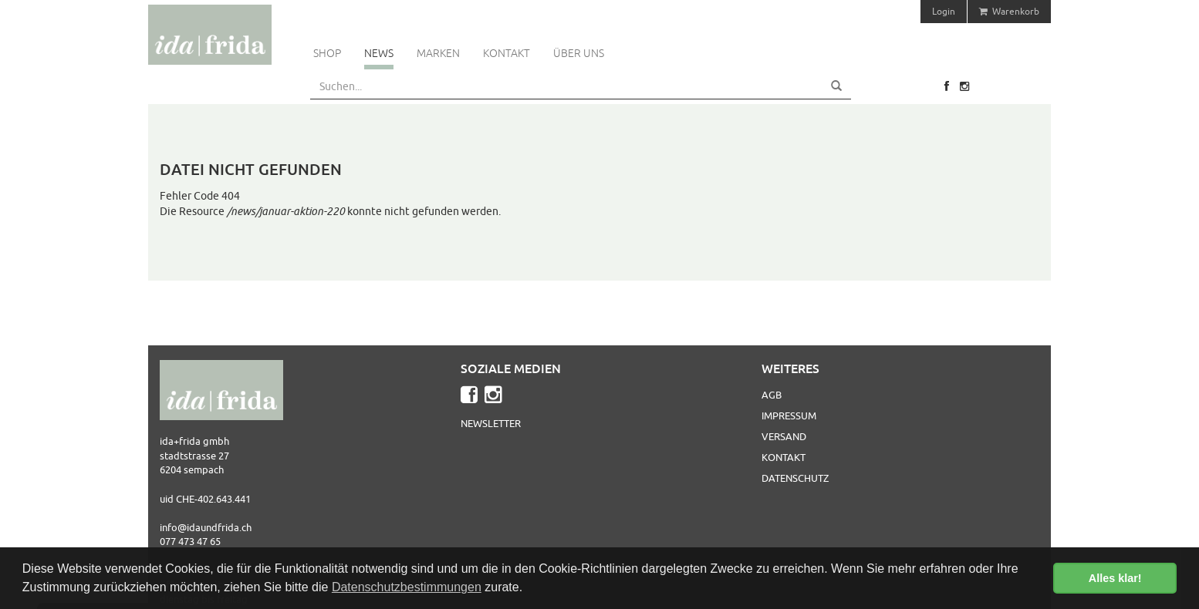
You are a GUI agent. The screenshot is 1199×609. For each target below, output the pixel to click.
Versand (784, 436)
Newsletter (491, 423)
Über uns (578, 53)
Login (943, 11)
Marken (438, 53)
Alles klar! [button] (1115, 578)
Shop (327, 53)
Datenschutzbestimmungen (406, 587)
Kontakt (506, 53)
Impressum (789, 415)
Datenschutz (795, 478)
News (378, 53)
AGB (772, 395)
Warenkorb (1009, 11)
